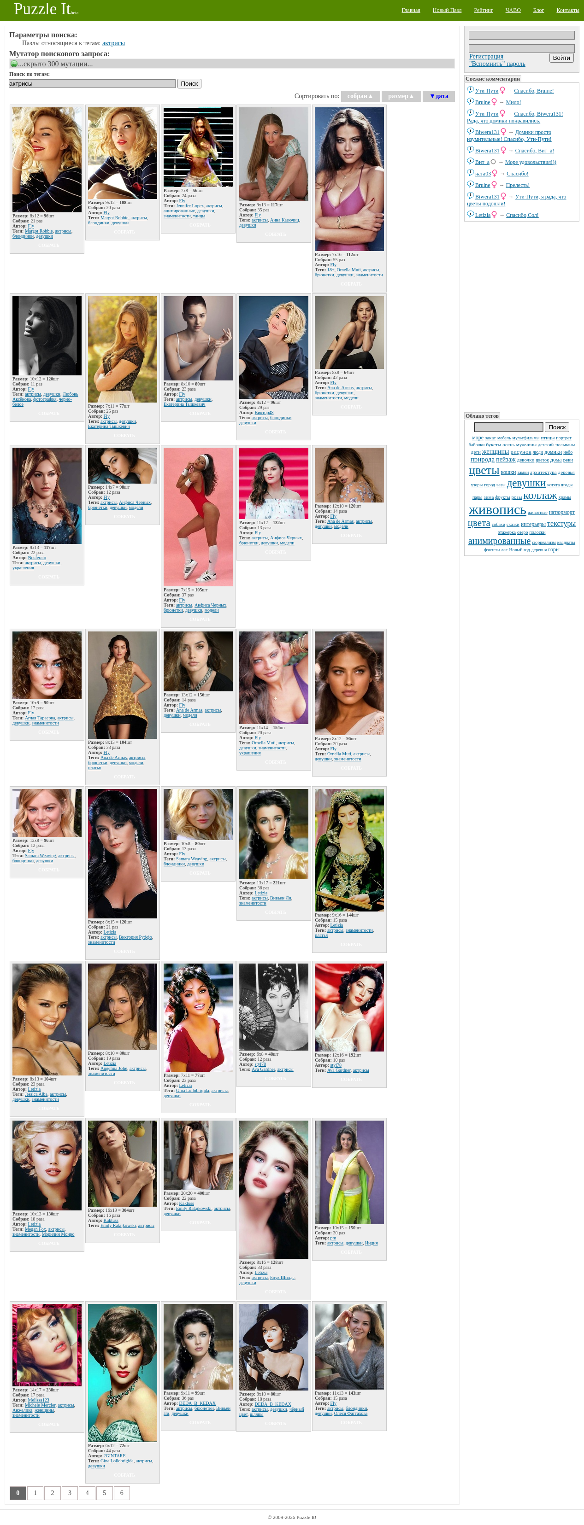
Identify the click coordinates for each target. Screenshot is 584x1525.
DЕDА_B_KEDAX (197, 1403)
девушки (526, 483)
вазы (501, 484)
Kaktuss (111, 1220)
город (489, 484)
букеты (493, 444)
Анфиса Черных (135, 502)
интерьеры (533, 524)
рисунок (520, 451)
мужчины (526, 444)
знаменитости (177, 215)
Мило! (513, 102)
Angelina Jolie (113, 1068)
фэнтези (492, 549)
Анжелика (22, 1410)
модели (351, 397)
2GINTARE (115, 1455)
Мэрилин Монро (58, 1234)
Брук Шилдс (282, 1277)
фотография (45, 399)
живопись (497, 509)
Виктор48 (264, 412)
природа (483, 459)
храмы (565, 497)
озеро (522, 532)
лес (504, 549)
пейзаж (506, 459)
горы (554, 549)
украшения (23, 567)
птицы (548, 437)
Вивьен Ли (280, 897)
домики (553, 452)
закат (490, 437)
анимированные (499, 541)
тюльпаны (565, 444)
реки (568, 459)
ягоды (566, 484)
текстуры (561, 523)
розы (517, 497)
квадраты (566, 542)
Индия (371, 1242)
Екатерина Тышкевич (109, 426)
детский (546, 444)
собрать (48, 245)
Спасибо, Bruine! (534, 91)
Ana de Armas (340, 387)
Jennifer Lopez (190, 205)
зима (489, 497)
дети (476, 452)
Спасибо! (518, 173)
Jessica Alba (36, 1094)
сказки (513, 524)
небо (567, 452)
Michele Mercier (40, 1405)
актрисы (113, 43)
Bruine (482, 102)
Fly (31, 225)
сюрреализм (543, 542)
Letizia (482, 215)
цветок (542, 459)
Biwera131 (487, 132)
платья (94, 767)
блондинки (23, 236)
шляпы (256, 1414)
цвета (479, 522)
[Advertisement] (521, 316)
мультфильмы (526, 437)
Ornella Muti (349, 269)
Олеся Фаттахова (350, 1413)
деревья (566, 472)
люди (538, 452)
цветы (484, 470)
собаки (498, 524)
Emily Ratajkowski (118, 1225)
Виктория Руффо (135, 937)
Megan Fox (35, 1229)
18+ (331, 269)
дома (556, 459)
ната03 (483, 173)
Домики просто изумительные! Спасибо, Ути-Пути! (509, 135)
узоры (477, 484)
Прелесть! (518, 185)
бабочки (477, 444)
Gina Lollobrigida (192, 1090)
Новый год (519, 549)
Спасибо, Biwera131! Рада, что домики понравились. (515, 117)
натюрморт (562, 512)
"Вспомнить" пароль (497, 63)
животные (538, 512)
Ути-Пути (487, 91)
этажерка (507, 532)
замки (523, 472)
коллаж (540, 495)
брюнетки (324, 274)
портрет (564, 437)
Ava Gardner (263, 1069)
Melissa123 (38, 1399)
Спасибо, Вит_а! (535, 150)
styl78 (260, 1064)
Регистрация (486, 56)
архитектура (543, 472)
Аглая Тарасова (40, 717)
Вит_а (482, 162)
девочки (526, 459)
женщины (495, 451)
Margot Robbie (39, 231)
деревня (539, 549)
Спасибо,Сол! (522, 215)
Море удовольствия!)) (530, 162)
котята (553, 484)
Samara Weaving (40, 855)
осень (508, 444)
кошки (508, 472)
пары (477, 497)
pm (333, 1237)
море (478, 437)
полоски (537, 532)
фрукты (502, 497)
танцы (199, 215)
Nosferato (37, 557)
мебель (504, 437)
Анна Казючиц (284, 219)
